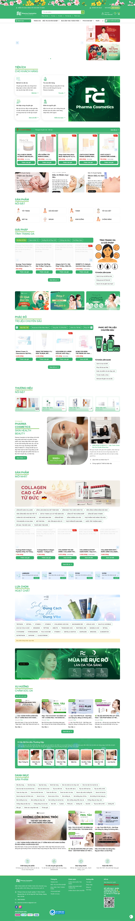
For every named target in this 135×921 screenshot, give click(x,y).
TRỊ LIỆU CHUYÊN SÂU (28, 344)
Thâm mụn (77, 16)
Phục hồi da (45, 16)
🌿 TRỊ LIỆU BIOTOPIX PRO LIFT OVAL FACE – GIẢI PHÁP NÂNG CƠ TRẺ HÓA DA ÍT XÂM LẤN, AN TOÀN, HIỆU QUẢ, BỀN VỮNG (107, 761)
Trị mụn (53, 16)
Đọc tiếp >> (18, 771)
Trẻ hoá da (68, 16)
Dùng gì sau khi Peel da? (103, 280)
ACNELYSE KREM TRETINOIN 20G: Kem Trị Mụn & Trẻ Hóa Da (84, 379)
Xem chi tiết (33, 117)
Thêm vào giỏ (26, 162)
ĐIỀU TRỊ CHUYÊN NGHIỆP (51, 20)
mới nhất (22, 518)
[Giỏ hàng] (119, 13)
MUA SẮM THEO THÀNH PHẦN (71, 20)
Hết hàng (44, 417)
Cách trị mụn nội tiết (102, 389)
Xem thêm (21, 191)
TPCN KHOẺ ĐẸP (88, 20)
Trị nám (60, 16)
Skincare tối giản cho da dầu (104, 404)
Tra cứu (61, 93)
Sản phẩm (22, 821)
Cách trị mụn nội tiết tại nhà (104, 276)
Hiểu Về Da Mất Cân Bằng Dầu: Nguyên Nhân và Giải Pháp (105, 894)
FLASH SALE (23, 130)
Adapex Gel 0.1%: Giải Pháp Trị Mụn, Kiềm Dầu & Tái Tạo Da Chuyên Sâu (64, 266)
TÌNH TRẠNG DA (24, 231)
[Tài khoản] (107, 13)
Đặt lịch (35, 93)
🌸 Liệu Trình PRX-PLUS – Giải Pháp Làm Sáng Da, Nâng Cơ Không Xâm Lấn (80, 761)
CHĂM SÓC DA (24, 732)
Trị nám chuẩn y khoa (102, 400)
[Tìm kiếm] (82, 12)
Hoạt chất (22, 632)
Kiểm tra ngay (59, 117)
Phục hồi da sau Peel (102, 393)
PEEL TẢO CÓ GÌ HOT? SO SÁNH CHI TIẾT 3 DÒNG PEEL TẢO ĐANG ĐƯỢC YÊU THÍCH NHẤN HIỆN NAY (54, 761)
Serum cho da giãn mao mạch (104, 283)
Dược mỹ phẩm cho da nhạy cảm (105, 397)
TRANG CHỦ (37, 20)
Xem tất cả (115, 130)
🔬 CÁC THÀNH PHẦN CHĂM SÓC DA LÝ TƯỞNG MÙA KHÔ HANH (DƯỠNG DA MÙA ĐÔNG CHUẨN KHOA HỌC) (26, 761)
